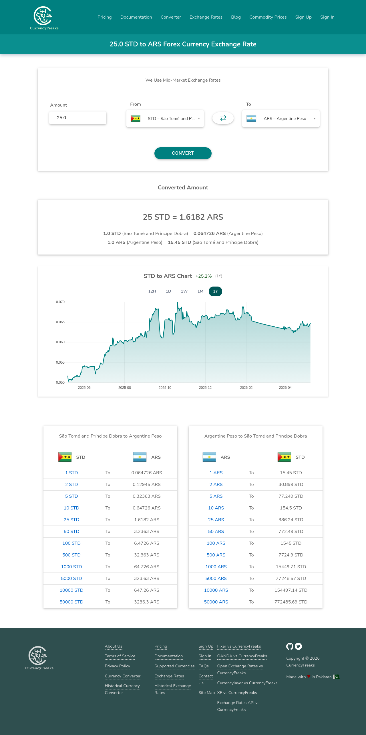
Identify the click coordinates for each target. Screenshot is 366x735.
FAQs (204, 666)
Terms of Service (120, 656)
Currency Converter (122, 676)
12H (152, 291)
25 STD (71, 520)
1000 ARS (216, 567)
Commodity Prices (268, 17)
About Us (113, 646)
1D (168, 291)
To (248, 104)
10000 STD (71, 590)
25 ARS (216, 520)
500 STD (71, 555)
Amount (58, 105)
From (135, 104)
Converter (171, 17)
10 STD (71, 508)
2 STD (71, 484)
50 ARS (216, 531)
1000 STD (71, 567)
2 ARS (216, 484)
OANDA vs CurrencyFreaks (242, 656)
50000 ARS (216, 602)
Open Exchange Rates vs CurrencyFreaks (240, 669)
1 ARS (216, 473)
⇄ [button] (223, 118)
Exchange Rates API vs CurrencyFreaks (238, 706)
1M (200, 291)
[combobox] (165, 118)
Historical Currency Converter (122, 689)
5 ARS (216, 496)
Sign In (327, 17)
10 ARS (216, 508)
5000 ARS (216, 578)
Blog (236, 17)
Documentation (136, 17)
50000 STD (71, 602)
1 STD (71, 473)
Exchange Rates (206, 17)
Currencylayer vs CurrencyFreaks (247, 683)
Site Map (207, 692)
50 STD (71, 531)
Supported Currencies (175, 666)
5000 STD (71, 578)
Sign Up (303, 17)
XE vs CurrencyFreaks (237, 692)
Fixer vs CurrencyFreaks (239, 646)
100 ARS (216, 543)
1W (184, 291)
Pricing (105, 17)
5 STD (71, 496)
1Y (215, 291)
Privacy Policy (117, 666)
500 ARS (216, 555)
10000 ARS (216, 590)
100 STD (71, 543)
